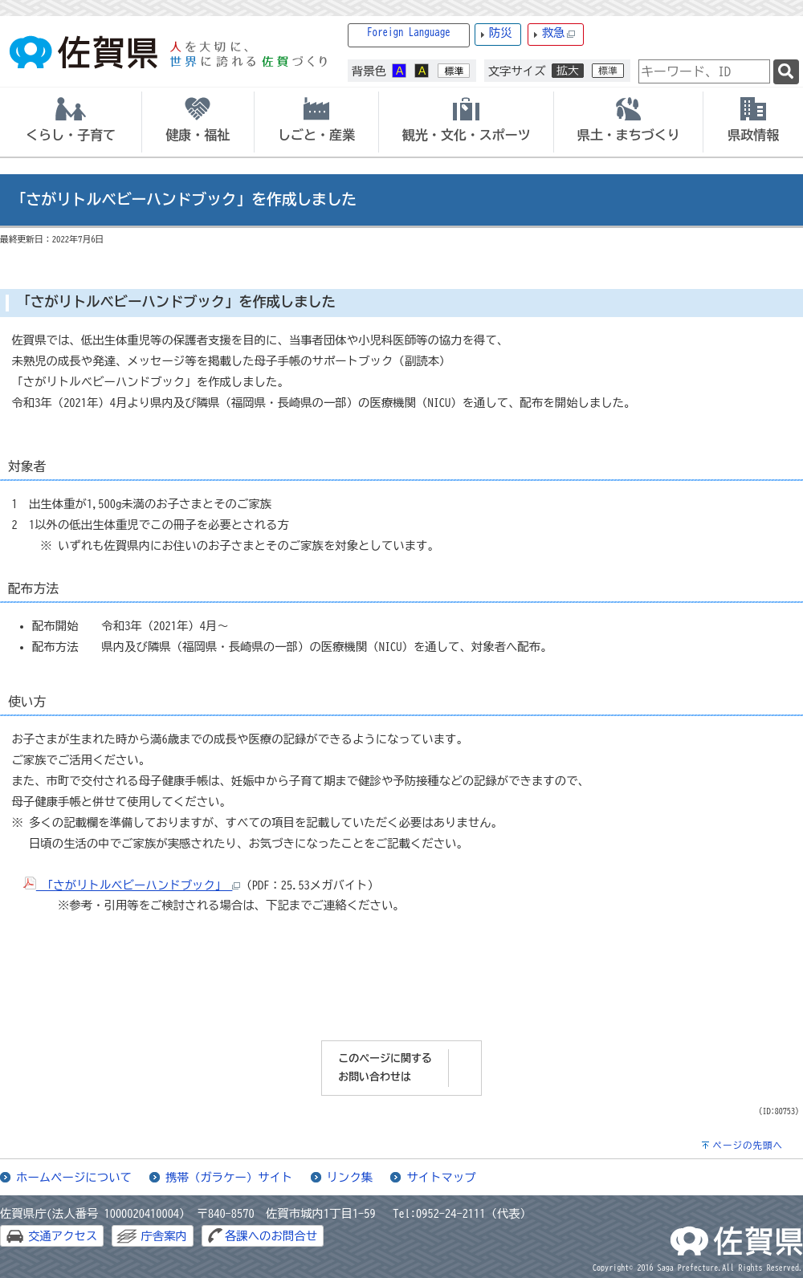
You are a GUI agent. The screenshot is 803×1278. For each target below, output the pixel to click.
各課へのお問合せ (271, 1236)
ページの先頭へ (747, 1145)
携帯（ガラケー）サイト (228, 1177)
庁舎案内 (164, 1236)
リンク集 (350, 1177)
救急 (559, 33)
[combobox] (704, 71)
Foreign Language (408, 32)
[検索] (786, 71)
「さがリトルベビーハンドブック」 (132, 885)
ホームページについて (74, 1177)
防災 (500, 32)
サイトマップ (440, 1177)
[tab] (70, 122)
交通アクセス (62, 1236)
